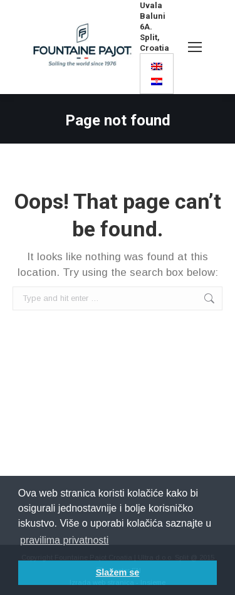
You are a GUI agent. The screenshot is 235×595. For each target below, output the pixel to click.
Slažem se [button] (118, 572)
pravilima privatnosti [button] (64, 540)
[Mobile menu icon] (195, 47)
